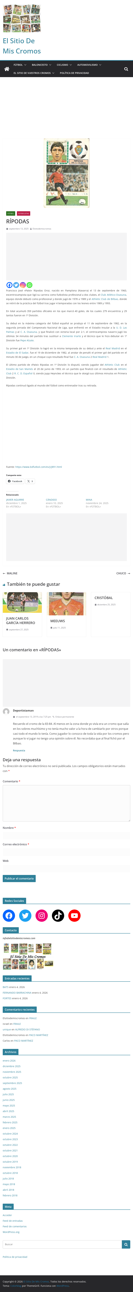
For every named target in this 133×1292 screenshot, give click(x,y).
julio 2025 (8, 1094)
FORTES (7, 998)
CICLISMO (62, 64)
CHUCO (123, 573)
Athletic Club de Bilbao (105, 299)
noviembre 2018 (12, 1167)
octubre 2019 (10, 1161)
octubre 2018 (10, 1173)
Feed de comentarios (15, 1226)
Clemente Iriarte (71, 336)
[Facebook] (9, 285)
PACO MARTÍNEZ (38, 1035)
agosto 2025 (9, 1088)
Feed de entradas (13, 1220)
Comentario (11, 781)
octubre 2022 (10, 1144)
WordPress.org (11, 1232)
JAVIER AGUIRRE (15, 499)
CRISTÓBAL (104, 597)
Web (6, 861)
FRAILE (33, 1018)
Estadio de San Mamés (19, 369)
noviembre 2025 (12, 1071)
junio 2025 (9, 1100)
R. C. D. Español (23, 373)
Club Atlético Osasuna (113, 294)
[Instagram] (23, 285)
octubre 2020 (10, 1156)
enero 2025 (9, 1128)
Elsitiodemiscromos (42, 228)
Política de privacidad (74, 73)
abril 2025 (8, 1111)
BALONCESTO (40, 64)
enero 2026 (9, 1060)
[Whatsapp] (29, 285)
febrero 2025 (10, 1122)
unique (7, 1029)
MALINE (10, 573)
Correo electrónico (16, 844)
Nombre (9, 828)
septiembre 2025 (12, 1083)
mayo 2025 (9, 1105)
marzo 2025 (9, 1116)
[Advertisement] (66, 102)
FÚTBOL (18, 64)
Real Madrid (113, 348)
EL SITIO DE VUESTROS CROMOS (32, 73)
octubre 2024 (10, 1133)
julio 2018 (8, 1178)
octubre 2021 (10, 1150)
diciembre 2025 (11, 1066)
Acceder (7, 1215)
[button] (24, 64)
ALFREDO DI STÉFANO (27, 1029)
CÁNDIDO (51, 499)
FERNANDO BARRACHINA (17, 992)
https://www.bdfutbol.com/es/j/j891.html (38, 466)
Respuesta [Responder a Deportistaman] (19, 750)
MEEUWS (57, 621)
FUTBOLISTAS (23, 213)
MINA (89, 499)
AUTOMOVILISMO (87, 64)
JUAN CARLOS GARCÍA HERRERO (20, 620)
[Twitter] (16, 285)
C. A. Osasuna (28, 331)
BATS (6, 987)
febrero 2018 (10, 1195)
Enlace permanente (63, 716)
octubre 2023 (10, 1139)
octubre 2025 (10, 1077)
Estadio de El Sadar (17, 352)
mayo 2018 (9, 1184)
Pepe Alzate (27, 340)
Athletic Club (112, 364)
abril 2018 (8, 1189)
